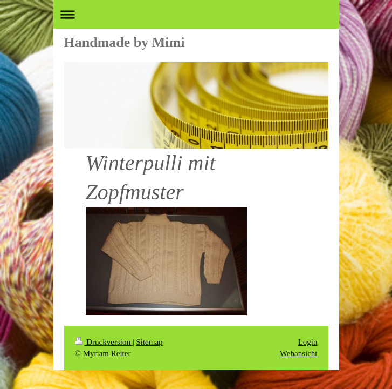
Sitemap (149, 342)
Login (308, 342)
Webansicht (299, 353)
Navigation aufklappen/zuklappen (196, 14)
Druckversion (104, 342)
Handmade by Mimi (124, 42)
